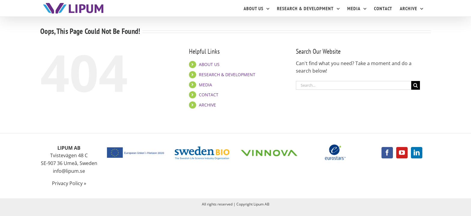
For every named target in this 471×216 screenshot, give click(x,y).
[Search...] (353, 85)
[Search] (415, 85)
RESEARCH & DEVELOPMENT (227, 74)
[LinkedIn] (416, 152)
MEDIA (205, 85)
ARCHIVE (207, 105)
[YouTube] (402, 152)
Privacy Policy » (69, 183)
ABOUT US (209, 64)
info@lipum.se (69, 171)
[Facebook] (387, 152)
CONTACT (208, 95)
